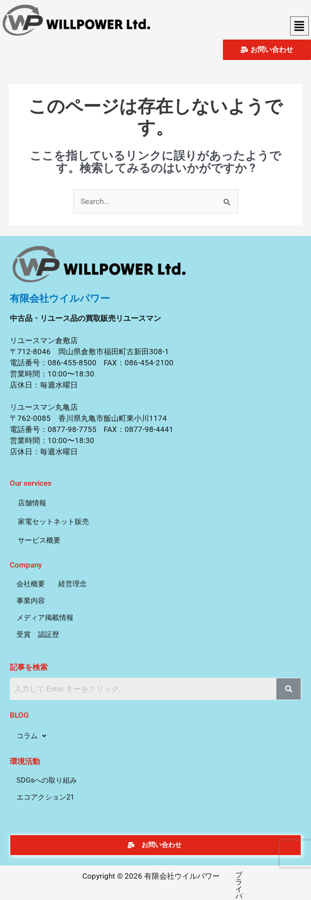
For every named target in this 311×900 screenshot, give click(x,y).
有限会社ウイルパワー (60, 298)
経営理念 (72, 584)
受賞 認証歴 (37, 634)
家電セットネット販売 (53, 521)
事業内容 (30, 600)
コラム (31, 736)
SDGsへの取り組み (46, 780)
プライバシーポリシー (228, 875)
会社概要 (30, 584)
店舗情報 (32, 503)
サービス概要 (39, 540)
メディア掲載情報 (44, 617)
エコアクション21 (45, 797)
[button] (299, 25)
